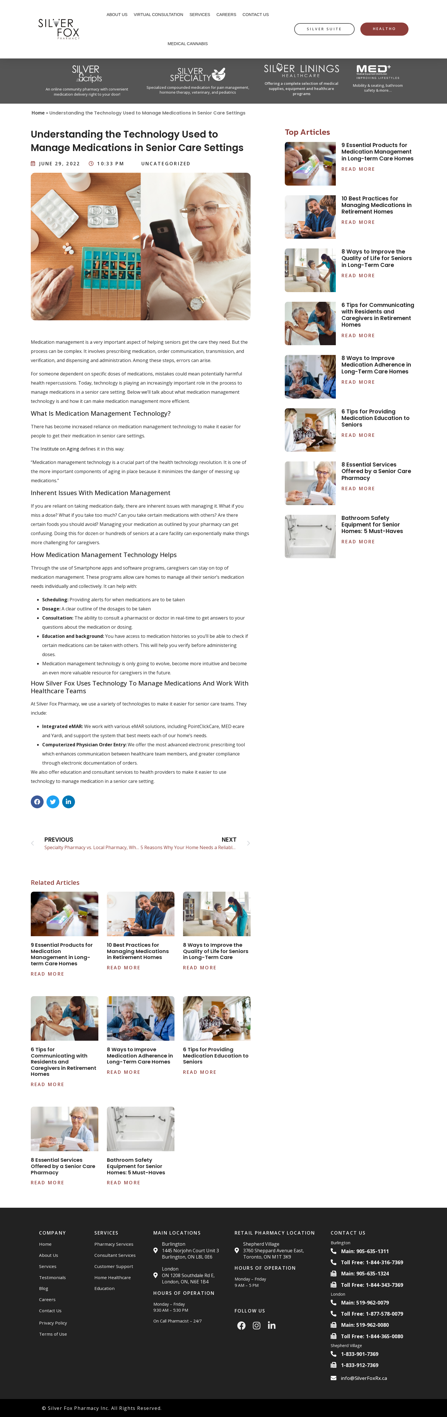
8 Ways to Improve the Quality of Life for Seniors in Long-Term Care (215, 951)
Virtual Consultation (158, 14)
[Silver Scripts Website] (87, 81)
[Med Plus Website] (378, 81)
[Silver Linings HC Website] (302, 81)
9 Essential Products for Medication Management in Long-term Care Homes (62, 954)
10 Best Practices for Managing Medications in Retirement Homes (138, 951)
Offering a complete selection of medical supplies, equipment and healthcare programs (301, 88)
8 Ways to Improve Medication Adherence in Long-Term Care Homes (140, 1055)
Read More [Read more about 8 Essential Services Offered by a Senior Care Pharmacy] (48, 1182)
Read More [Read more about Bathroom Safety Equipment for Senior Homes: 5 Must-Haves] (124, 1182)
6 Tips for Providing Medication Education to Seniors (216, 1055)
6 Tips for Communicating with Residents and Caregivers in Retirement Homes (63, 1062)
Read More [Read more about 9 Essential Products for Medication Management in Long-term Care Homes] (48, 974)
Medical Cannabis (188, 43)
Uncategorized (166, 163)
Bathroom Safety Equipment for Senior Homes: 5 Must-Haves (136, 1166)
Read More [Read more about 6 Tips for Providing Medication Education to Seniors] (200, 1072)
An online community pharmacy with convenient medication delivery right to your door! (87, 92)
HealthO (384, 28)
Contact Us (256, 14)
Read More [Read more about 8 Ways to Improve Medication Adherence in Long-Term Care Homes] (124, 1072)
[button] (37, 801)
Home (38, 113)
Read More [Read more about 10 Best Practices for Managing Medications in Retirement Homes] (124, 967)
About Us (117, 14)
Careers (226, 14)
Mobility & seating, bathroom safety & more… (378, 88)
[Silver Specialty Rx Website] (198, 81)
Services (200, 14)
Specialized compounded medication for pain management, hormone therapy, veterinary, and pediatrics (198, 90)
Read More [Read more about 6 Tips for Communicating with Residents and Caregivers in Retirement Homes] (48, 1084)
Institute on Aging (59, 449)
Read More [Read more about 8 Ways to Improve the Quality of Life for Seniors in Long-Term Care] (200, 967)
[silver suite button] (324, 29)
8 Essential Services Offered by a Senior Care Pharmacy (63, 1166)
